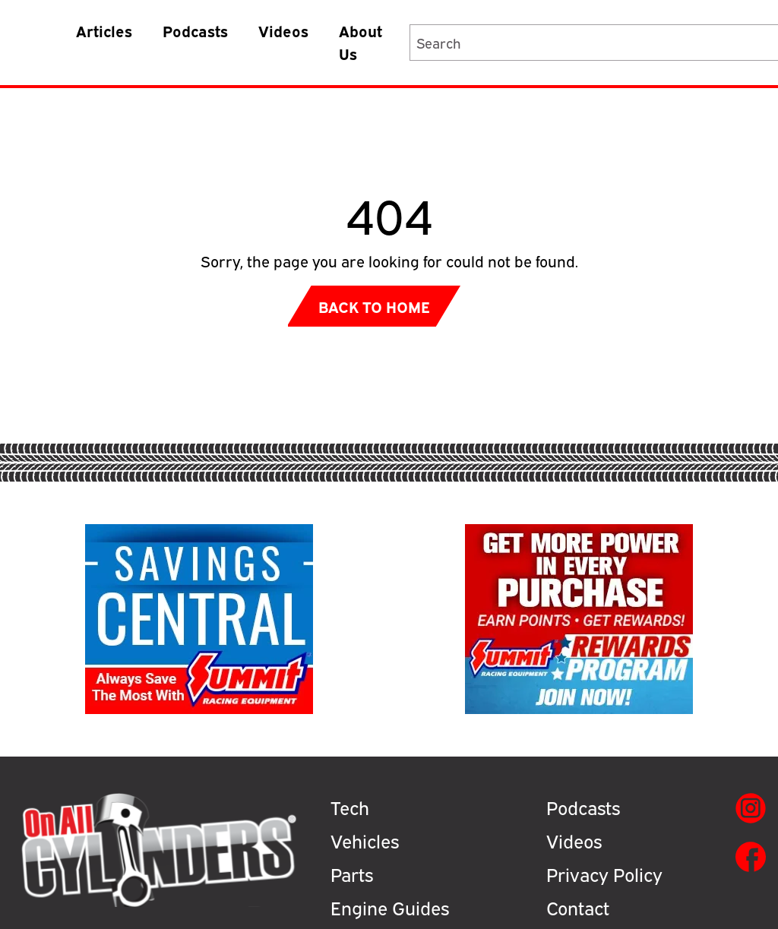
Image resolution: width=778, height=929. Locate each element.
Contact (577, 907)
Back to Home (374, 305)
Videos (283, 30)
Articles (104, 30)
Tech (349, 807)
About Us (360, 41)
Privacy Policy (604, 873)
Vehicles (364, 840)
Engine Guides (389, 907)
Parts (351, 873)
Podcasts (195, 30)
